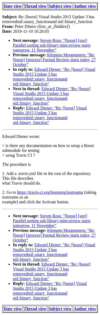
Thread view (35, 6)
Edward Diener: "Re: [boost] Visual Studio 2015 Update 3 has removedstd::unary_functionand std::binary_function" (54, 76)
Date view (13, 6)
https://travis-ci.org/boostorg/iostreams (50, 192)
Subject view (60, 6)
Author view (85, 6)
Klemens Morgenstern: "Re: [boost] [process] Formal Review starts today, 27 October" (54, 60)
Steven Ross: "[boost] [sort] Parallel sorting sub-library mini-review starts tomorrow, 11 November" (51, 45)
